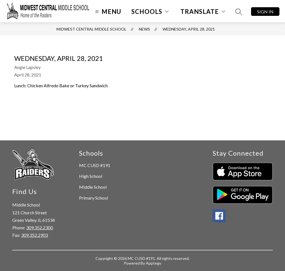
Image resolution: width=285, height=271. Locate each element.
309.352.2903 (34, 235)
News (144, 29)
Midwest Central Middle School (91, 29)
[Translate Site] (203, 11)
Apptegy (153, 263)
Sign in (265, 11)
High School (90, 176)
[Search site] (238, 11)
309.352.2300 (39, 227)
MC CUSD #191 (94, 165)
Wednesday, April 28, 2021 (189, 29)
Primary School (93, 197)
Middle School (93, 187)
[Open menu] (107, 11)
